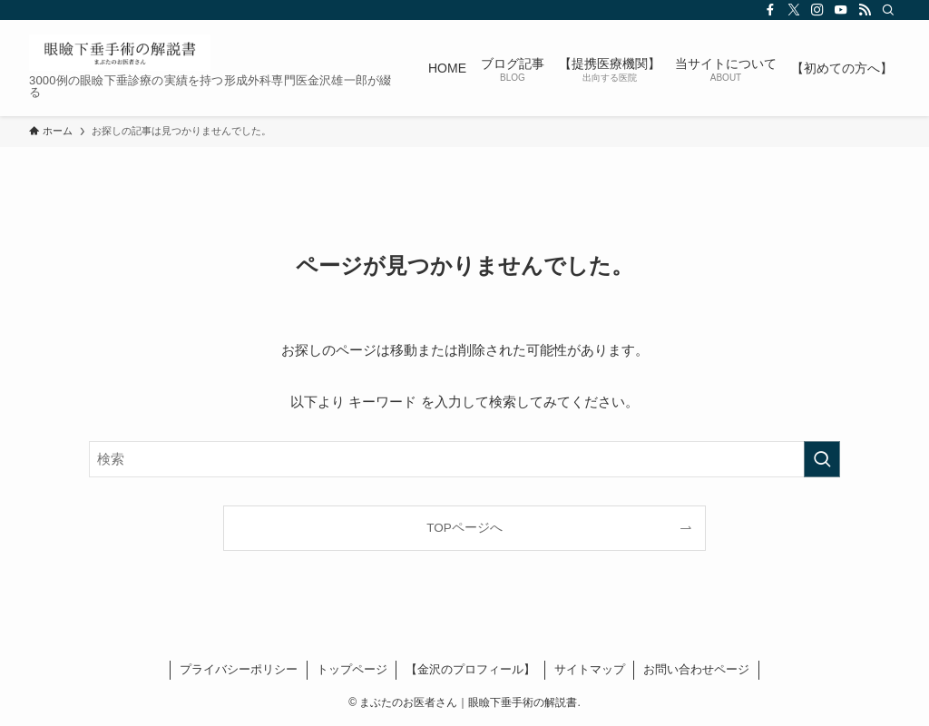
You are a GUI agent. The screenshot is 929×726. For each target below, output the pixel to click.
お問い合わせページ (696, 669)
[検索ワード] (464, 459)
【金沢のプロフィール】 (470, 669)
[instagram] (817, 10)
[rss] (864, 10)
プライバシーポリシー (239, 669)
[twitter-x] (794, 10)
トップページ (352, 669)
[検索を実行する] (822, 459)
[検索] (888, 10)
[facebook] (770, 10)
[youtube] (841, 10)
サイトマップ (589, 669)
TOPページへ (464, 528)
